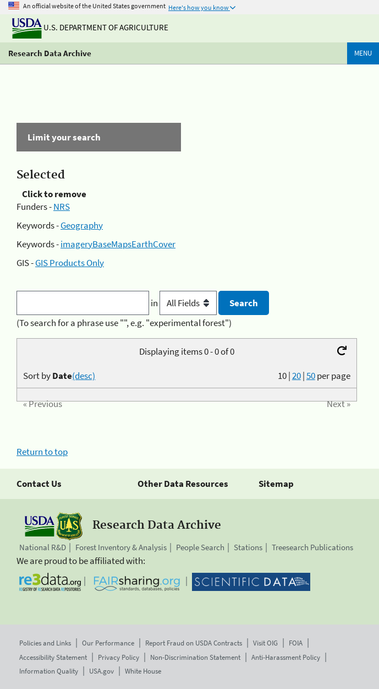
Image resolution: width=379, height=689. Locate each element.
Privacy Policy (118, 657)
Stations (248, 547)
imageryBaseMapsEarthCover (118, 244)
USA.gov (101, 671)
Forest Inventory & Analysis (121, 547)
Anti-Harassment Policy (285, 657)
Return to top (42, 452)
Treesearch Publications (312, 547)
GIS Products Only (69, 263)
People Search (200, 547)
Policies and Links (45, 643)
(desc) (83, 376)
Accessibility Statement (53, 657)
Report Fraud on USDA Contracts (193, 643)
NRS (61, 206)
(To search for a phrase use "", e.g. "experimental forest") (124, 323)
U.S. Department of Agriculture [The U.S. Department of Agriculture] (90, 27)
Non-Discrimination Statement (195, 657)
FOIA (296, 643)
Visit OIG (265, 643)
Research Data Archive (49, 53)
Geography (82, 225)
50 (310, 376)
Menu (363, 53)
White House (143, 671)
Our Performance (108, 643)
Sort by (59, 376)
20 (296, 376)
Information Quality (48, 671)
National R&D (42, 547)
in (184, 303)
